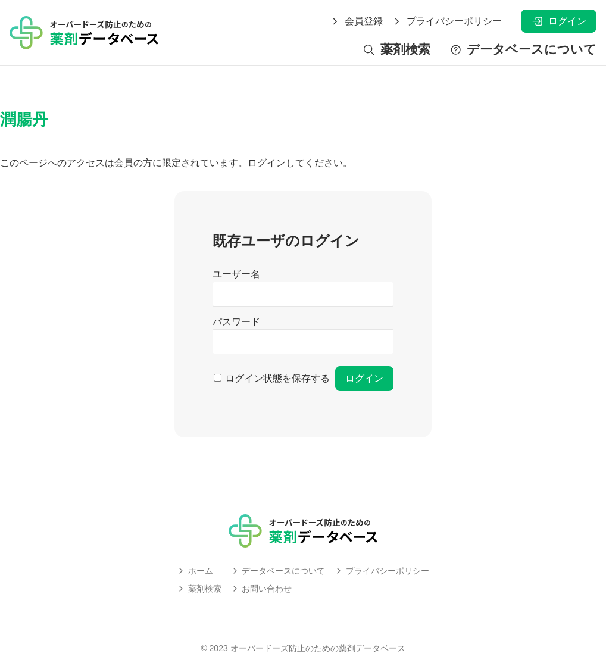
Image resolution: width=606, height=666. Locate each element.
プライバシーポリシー (447, 21)
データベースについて (522, 49)
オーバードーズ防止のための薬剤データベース (317, 648)
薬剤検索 (396, 49)
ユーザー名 (236, 274)
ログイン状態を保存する (277, 378)
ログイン (558, 21)
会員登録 (356, 21)
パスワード (236, 322)
